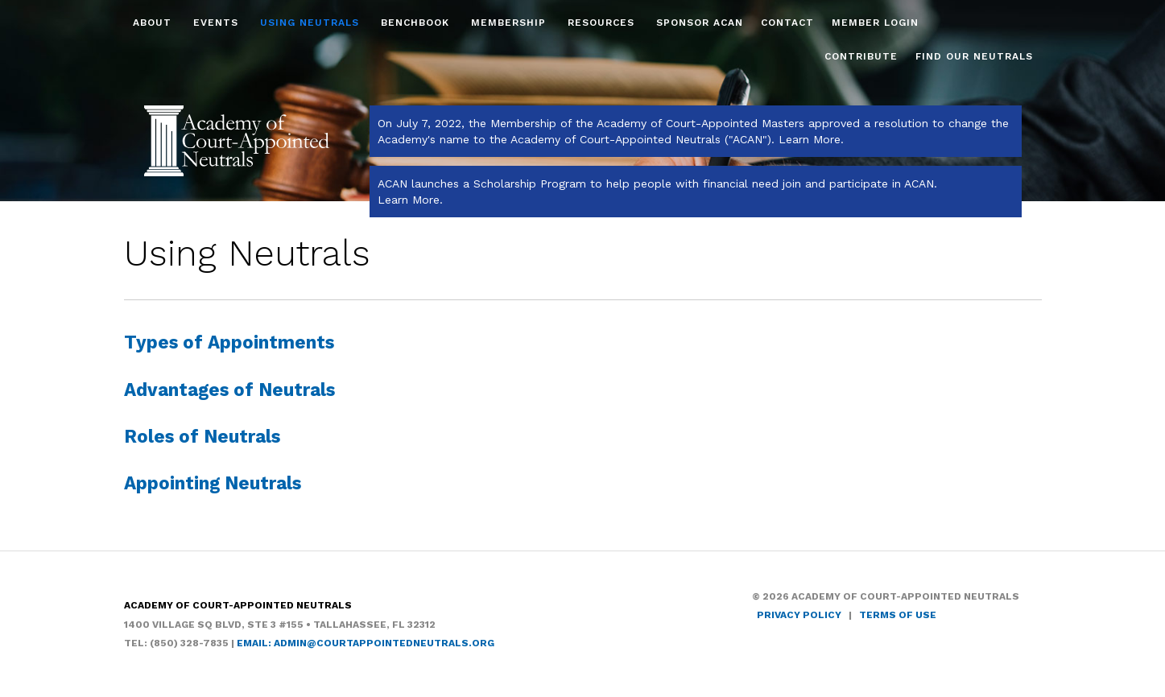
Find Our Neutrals (974, 56)
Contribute (861, 56)
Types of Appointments (229, 342)
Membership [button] (510, 22)
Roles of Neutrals (202, 436)
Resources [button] (603, 22)
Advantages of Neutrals (229, 389)
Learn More (810, 139)
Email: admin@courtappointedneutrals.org (365, 643)
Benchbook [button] (417, 22)
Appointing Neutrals (212, 482)
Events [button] (217, 22)
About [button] (154, 22)
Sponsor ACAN (699, 22)
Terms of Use (897, 615)
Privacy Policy (799, 615)
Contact (787, 22)
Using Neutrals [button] (311, 22)
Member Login (875, 22)
